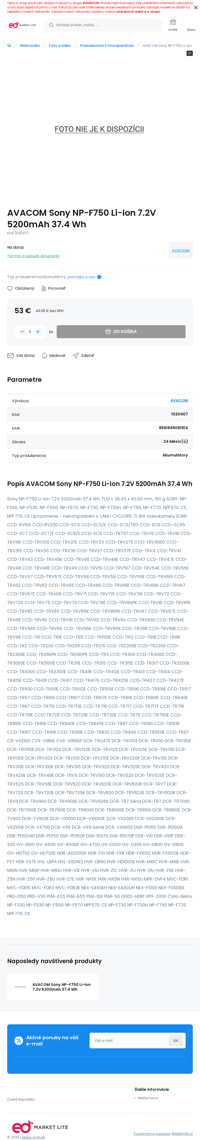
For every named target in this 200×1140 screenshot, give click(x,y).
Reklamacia (148, 1098)
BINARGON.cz (182, 1133)
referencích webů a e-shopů (138, 12)
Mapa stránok (33, 1137)
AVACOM (180, 250)
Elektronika (30, 45)
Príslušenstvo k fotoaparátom (107, 45)
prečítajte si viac (82, 277)
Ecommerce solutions (152, 1133)
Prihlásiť (176, 1040)
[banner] (22, 25)
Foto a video (60, 45)
